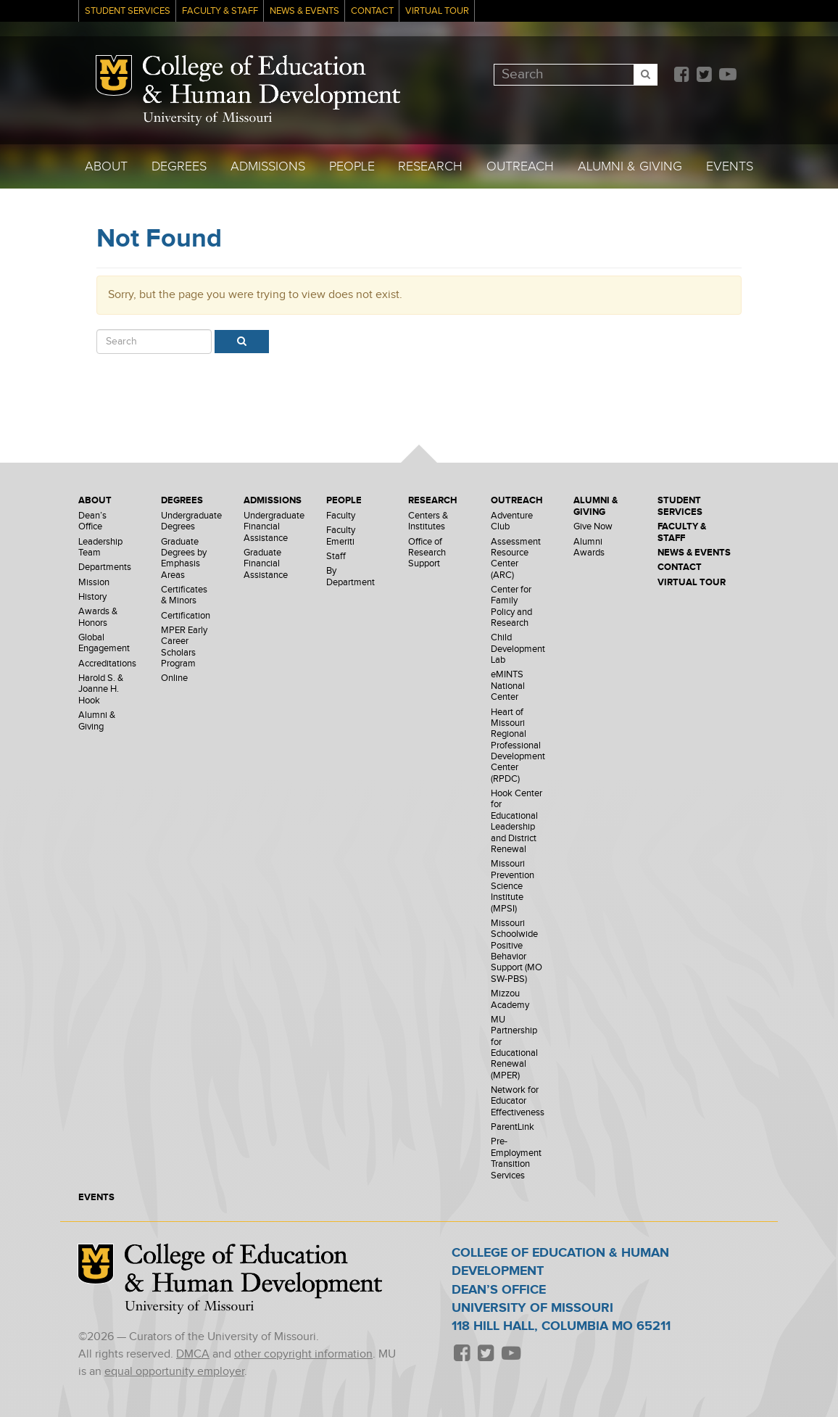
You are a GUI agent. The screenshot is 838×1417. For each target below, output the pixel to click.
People (352, 166)
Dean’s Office (92, 521)
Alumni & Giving (630, 166)
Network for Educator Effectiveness (517, 1101)
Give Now (593, 526)
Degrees (179, 166)
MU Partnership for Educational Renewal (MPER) (514, 1048)
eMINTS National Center (508, 686)
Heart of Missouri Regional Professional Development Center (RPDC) (518, 746)
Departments (104, 567)
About (106, 166)
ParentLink (512, 1127)
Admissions (268, 166)
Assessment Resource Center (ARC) (516, 559)
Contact (372, 11)
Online (174, 678)
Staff (336, 556)
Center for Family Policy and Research (511, 606)
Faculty (340, 516)
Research (430, 166)
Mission (93, 582)
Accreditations (107, 663)
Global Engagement (104, 643)
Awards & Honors (97, 617)
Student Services (127, 11)
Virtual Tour (437, 11)
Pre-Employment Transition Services (516, 1158)
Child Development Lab (518, 649)
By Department (350, 576)
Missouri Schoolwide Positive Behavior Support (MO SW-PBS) (516, 951)
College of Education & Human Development (271, 82)
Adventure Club (512, 521)
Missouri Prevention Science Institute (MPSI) (512, 886)
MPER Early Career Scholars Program (184, 647)
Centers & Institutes (428, 521)
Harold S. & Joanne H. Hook (100, 689)
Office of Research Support (427, 553)
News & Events (304, 11)
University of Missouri (207, 118)
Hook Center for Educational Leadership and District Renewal (516, 821)
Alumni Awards (589, 547)
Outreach (520, 166)
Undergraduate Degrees (191, 521)
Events (729, 166)
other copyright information (303, 1354)
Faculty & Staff (220, 11)
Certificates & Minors (184, 595)
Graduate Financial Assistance (266, 564)
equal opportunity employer (174, 1372)
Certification (185, 616)
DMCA (193, 1354)
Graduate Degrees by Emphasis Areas (184, 559)
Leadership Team (100, 547)
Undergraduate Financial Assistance (274, 527)
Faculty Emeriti (340, 536)
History (92, 597)
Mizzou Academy (510, 999)
